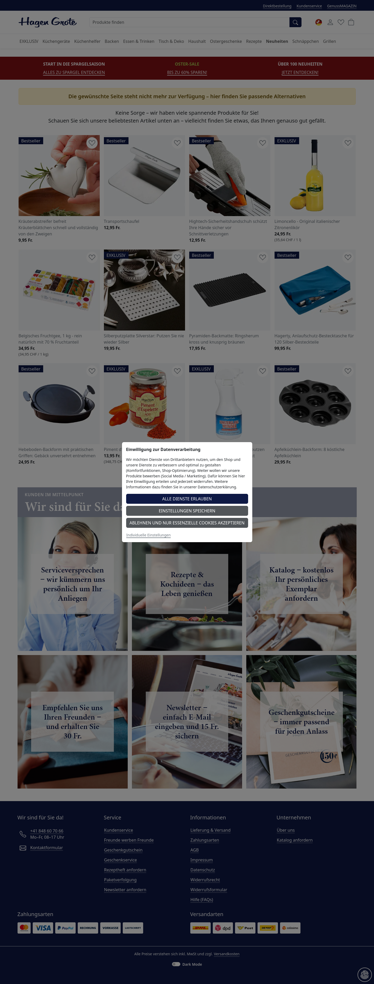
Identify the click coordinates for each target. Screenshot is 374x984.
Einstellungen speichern (187, 511)
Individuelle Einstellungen (148, 534)
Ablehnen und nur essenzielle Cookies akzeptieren (187, 523)
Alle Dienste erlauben (187, 499)
